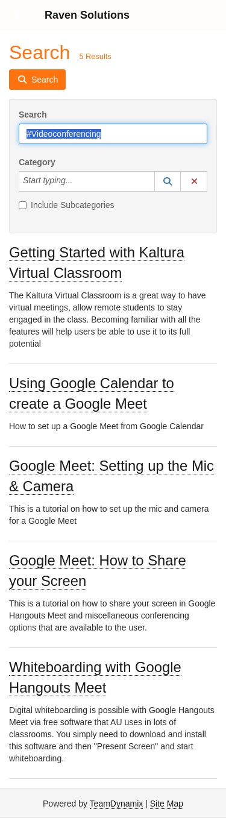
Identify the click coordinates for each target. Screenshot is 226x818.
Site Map (166, 803)
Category (37, 162)
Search (33, 114)
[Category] (79, 181)
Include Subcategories (67, 205)
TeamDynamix (116, 803)
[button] (167, 181)
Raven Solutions (87, 15)
